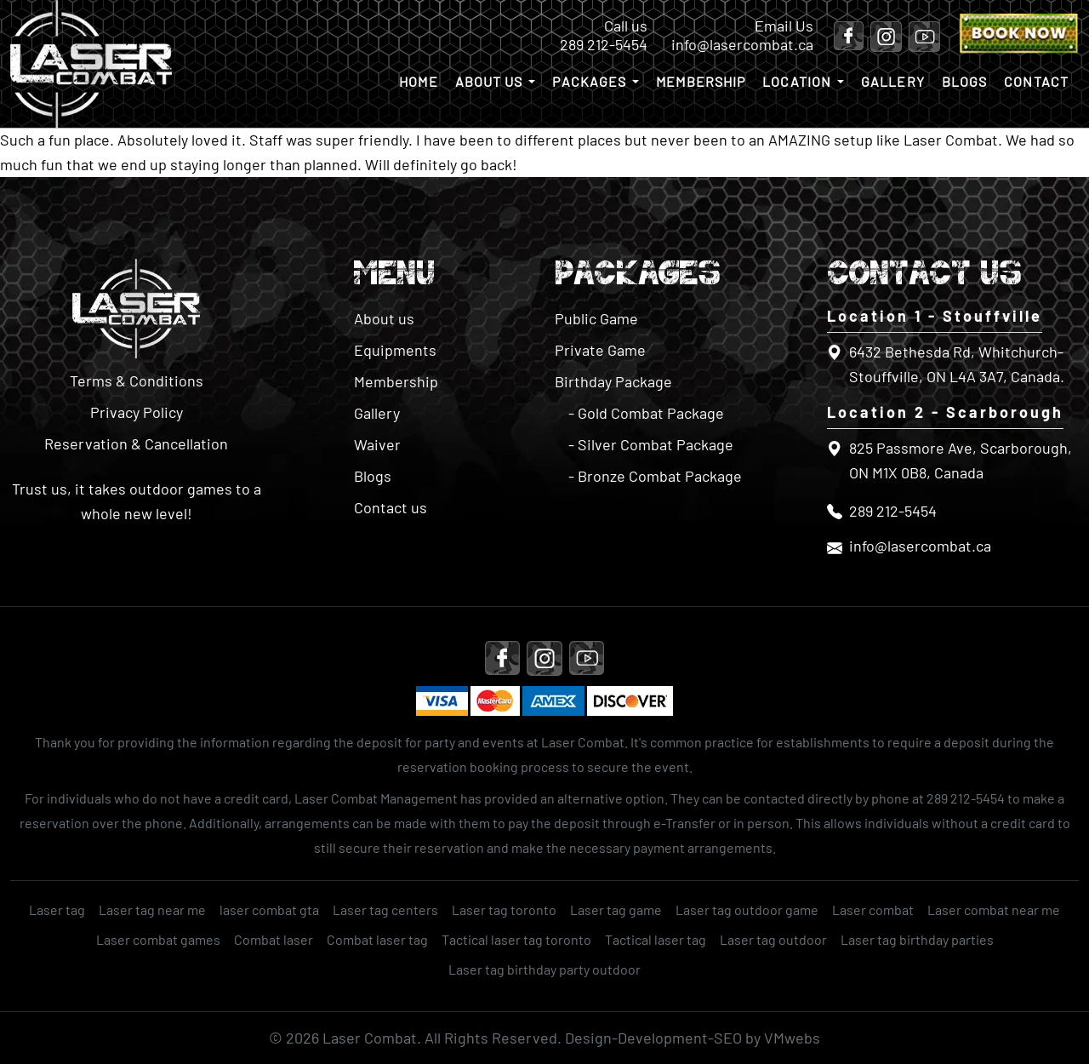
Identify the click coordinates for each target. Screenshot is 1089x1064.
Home (418, 81)
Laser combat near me (993, 909)
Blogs (965, 81)
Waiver (377, 444)
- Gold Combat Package (646, 412)
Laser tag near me (152, 909)
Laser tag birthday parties (917, 939)
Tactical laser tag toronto (516, 939)
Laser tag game (616, 909)
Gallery (893, 81)
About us (489, 81)
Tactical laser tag (655, 939)
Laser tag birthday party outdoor (544, 969)
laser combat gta (269, 909)
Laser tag (57, 909)
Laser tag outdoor (773, 939)
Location (796, 81)
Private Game (600, 349)
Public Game (596, 318)
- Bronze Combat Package (655, 475)
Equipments (395, 349)
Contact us (390, 507)
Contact (1036, 81)
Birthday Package (613, 381)
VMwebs (792, 1037)
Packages (589, 81)
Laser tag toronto (504, 909)
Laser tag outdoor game (747, 909)
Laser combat (873, 909)
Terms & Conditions (136, 380)
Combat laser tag (377, 939)
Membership (700, 81)
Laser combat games (158, 939)
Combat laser (273, 939)
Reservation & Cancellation (136, 443)
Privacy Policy (136, 412)
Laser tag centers (385, 909)
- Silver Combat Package (650, 444)
